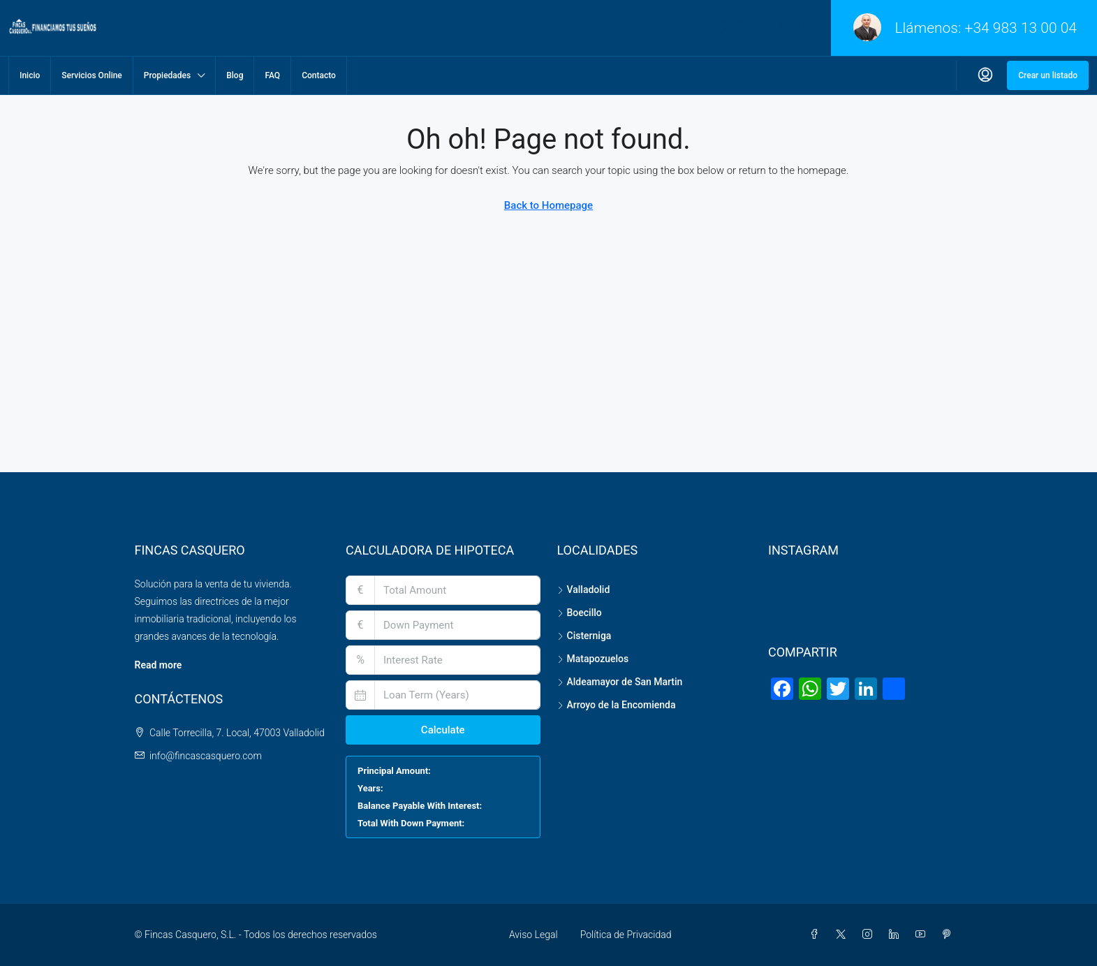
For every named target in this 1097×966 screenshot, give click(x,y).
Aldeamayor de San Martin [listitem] (620, 681)
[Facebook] (817, 934)
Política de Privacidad (626, 934)
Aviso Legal (533, 934)
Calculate (443, 730)
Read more (158, 665)
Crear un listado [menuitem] (1047, 75)
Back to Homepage (548, 205)
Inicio (30, 75)
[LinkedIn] (896, 934)
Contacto (319, 75)
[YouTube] (923, 934)
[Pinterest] (949, 934)
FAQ (272, 75)
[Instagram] (870, 934)
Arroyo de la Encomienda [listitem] (616, 704)
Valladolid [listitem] (583, 589)
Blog (234, 75)
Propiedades (167, 75)
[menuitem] (985, 75)
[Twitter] (843, 934)
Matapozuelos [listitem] (593, 658)
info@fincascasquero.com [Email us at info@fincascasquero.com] (205, 755)
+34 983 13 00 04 (1021, 28)
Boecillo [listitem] (579, 612)
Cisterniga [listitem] (584, 635)
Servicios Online (91, 75)
